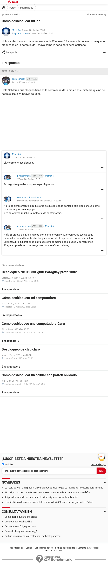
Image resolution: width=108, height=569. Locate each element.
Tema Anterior (12, 14)
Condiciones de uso (44, 548)
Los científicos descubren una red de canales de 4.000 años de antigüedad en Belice (49, 502)
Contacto (82, 548)
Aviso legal (94, 548)
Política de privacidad (65, 548)
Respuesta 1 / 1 (11, 71)
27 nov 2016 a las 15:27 (28, 179)
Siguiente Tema (95, 14)
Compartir (11, 52)
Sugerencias (26, 7)
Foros (12, 7)
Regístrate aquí (16, 548)
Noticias (7, 464)
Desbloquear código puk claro (20, 526)
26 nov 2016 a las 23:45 (23, 82)
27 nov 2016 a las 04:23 (23, 157)
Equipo (29, 548)
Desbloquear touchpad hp (18, 521)
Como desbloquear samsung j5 (21, 531)
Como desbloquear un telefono (21, 516)
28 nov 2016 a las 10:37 (41, 33)
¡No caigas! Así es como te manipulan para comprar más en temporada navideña (47, 492)
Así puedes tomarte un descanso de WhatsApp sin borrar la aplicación (41, 497)
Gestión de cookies (54, 550)
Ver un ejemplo (98, 464)
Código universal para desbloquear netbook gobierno (32, 536)
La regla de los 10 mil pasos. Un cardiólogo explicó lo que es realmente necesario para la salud (54, 487)
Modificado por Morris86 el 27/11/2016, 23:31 (39, 200)
